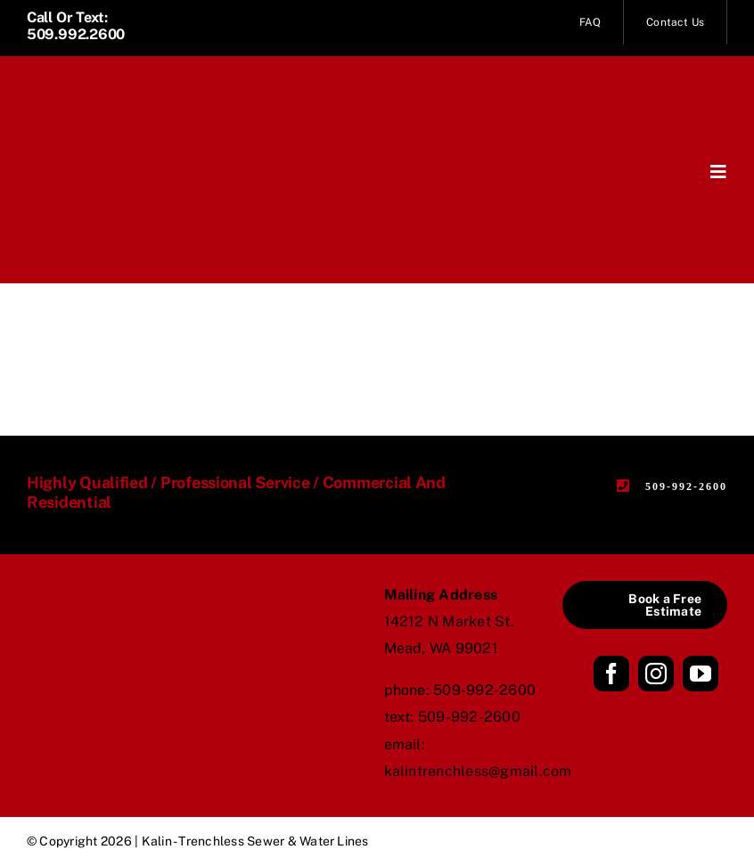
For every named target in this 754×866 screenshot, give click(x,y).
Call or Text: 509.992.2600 (76, 26)
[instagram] (656, 673)
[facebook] (611, 673)
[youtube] (700, 673)
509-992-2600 (484, 690)
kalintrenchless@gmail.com (478, 771)
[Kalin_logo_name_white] (116, 89)
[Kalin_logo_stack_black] (109, 600)
